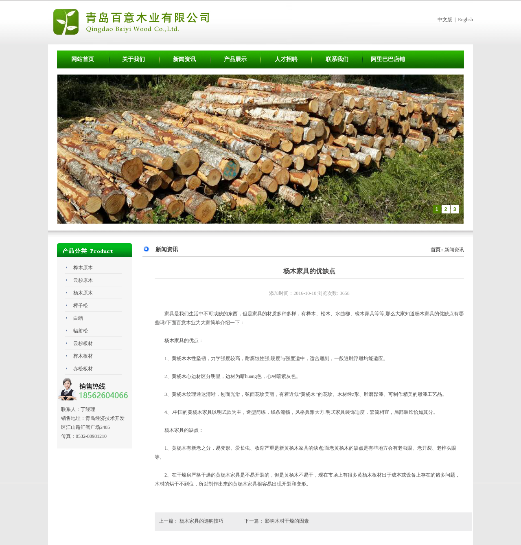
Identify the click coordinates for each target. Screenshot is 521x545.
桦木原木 (83, 267)
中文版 (445, 19)
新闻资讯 (184, 59)
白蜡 (78, 318)
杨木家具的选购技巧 (202, 521)
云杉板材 (83, 343)
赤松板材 (83, 368)
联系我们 (337, 59)
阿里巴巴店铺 (388, 59)
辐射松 (80, 331)
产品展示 (235, 59)
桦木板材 (83, 356)
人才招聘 (286, 59)
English (465, 19)
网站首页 (82, 59)
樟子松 (80, 305)
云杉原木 (83, 280)
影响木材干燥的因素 (287, 521)
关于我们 (133, 59)
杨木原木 (83, 293)
